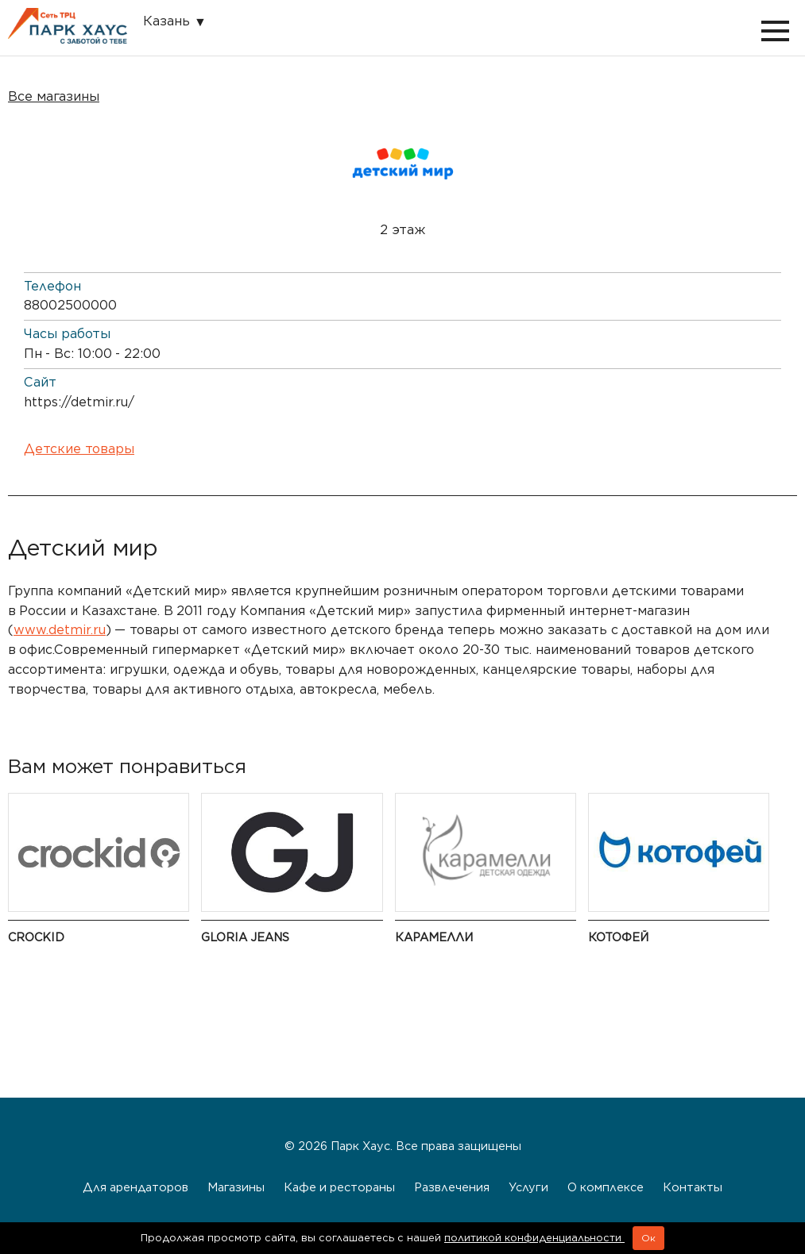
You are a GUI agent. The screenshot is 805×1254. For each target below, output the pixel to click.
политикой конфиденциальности (534, 1238)
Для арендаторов (135, 1187)
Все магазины (53, 96)
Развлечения (452, 1187)
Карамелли (434, 937)
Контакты (692, 1187)
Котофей (618, 937)
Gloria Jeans (245, 937)
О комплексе (605, 1187)
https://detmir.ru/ (79, 402)
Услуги (528, 1187)
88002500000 (70, 305)
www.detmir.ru (60, 629)
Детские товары (79, 448)
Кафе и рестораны (339, 1187)
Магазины (236, 1187)
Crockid (36, 937)
